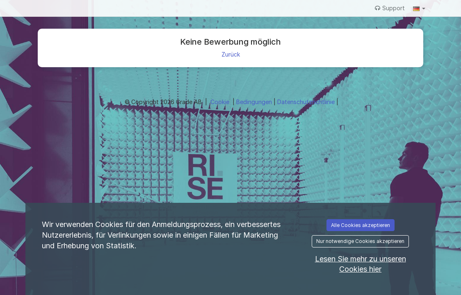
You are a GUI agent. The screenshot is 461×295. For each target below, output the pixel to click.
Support (390, 8)
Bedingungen (255, 101)
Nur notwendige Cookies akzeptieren (360, 241)
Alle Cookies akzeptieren (360, 225)
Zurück (230, 54)
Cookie (220, 101)
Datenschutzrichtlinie (306, 101)
